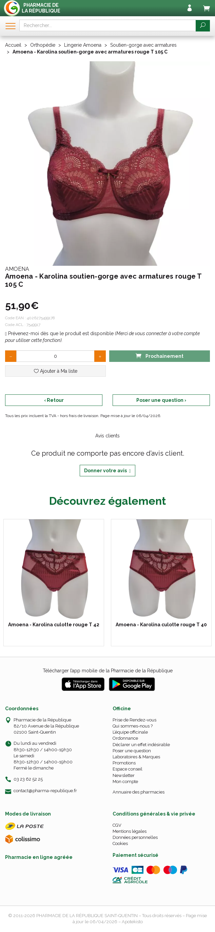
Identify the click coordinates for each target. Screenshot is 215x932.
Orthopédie (42, 45)
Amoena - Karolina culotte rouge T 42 (53, 624)
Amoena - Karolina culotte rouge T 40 (161, 624)
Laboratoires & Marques (136, 756)
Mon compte (125, 781)
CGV (117, 825)
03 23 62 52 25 (28, 779)
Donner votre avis (107, 471)
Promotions (124, 762)
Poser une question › (161, 400)
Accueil (13, 45)
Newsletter (124, 775)
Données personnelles (135, 837)
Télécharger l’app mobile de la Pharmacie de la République (108, 670)
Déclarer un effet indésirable (141, 744)
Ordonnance (125, 738)
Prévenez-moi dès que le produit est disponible (59, 333)
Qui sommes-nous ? (133, 726)
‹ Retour (54, 400)
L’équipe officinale (130, 732)
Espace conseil (127, 769)
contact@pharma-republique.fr (45, 791)
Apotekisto (132, 921)
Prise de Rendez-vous (134, 719)
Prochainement (159, 355)
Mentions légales (129, 831)
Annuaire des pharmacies (138, 792)
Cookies (120, 843)
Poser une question (132, 750)
